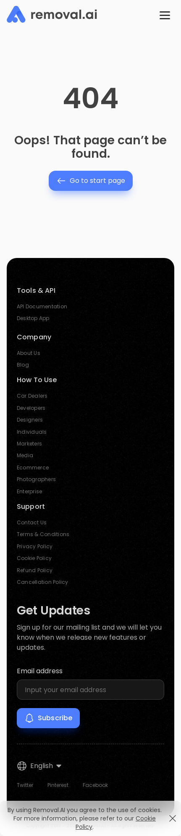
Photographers (36, 479)
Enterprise (29, 491)
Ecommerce (33, 467)
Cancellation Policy (42, 582)
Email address (40, 671)
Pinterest (57, 785)
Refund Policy (34, 570)
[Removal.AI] (52, 14)
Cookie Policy (34, 558)
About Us (28, 353)
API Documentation (42, 306)
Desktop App (33, 318)
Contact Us (32, 522)
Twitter (25, 785)
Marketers (29, 443)
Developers (31, 407)
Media (25, 455)
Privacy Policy (34, 546)
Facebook (95, 785)
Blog (23, 364)
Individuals (32, 431)
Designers (30, 419)
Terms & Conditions (43, 534)
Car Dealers (32, 395)
